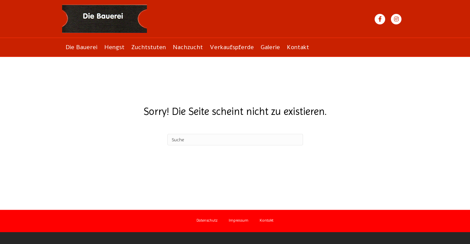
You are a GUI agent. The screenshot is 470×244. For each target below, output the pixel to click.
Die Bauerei (81, 47)
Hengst (114, 47)
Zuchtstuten (148, 47)
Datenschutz (207, 220)
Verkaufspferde (232, 47)
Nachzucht (188, 47)
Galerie (270, 47)
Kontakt (298, 47)
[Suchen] (235, 139)
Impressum (238, 220)
